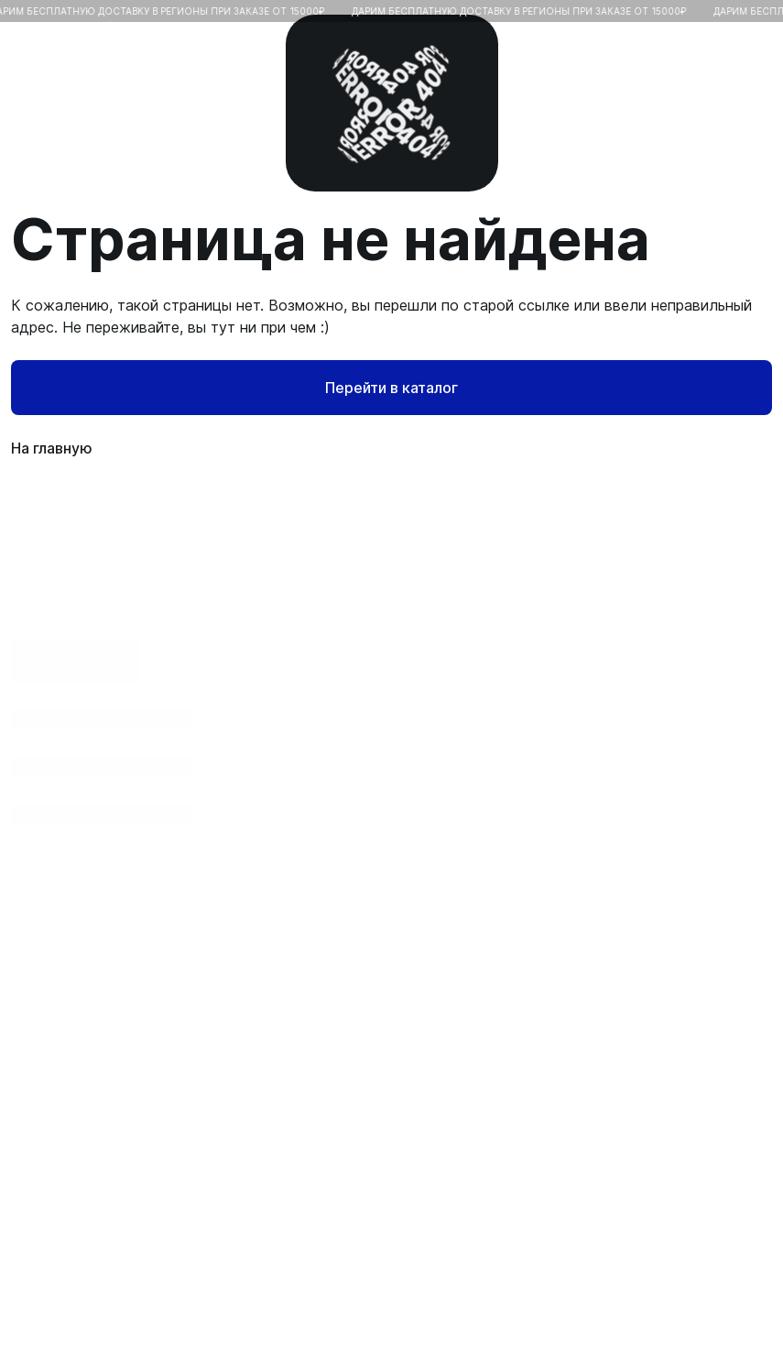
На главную (391, 448)
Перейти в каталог (391, 387)
